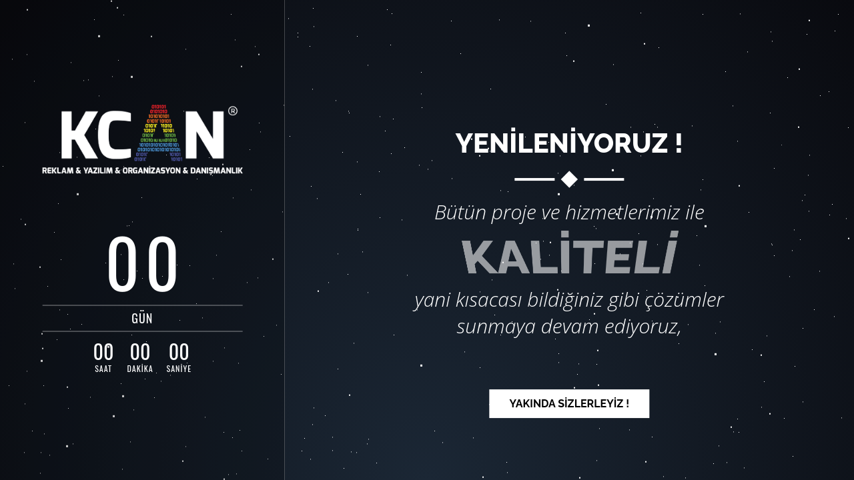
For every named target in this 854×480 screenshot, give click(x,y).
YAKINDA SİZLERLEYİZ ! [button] (569, 403)
